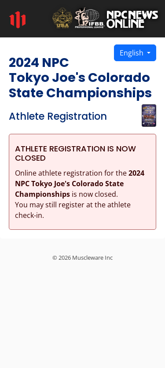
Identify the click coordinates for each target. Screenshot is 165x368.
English (132, 53)
